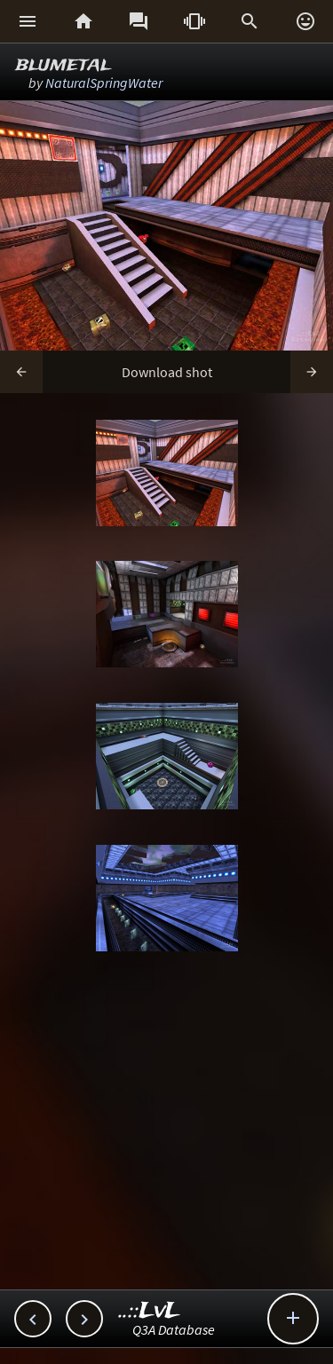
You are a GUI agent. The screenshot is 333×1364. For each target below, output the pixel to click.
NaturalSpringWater (104, 82)
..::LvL (149, 1311)
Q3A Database (173, 1329)
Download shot (167, 372)
